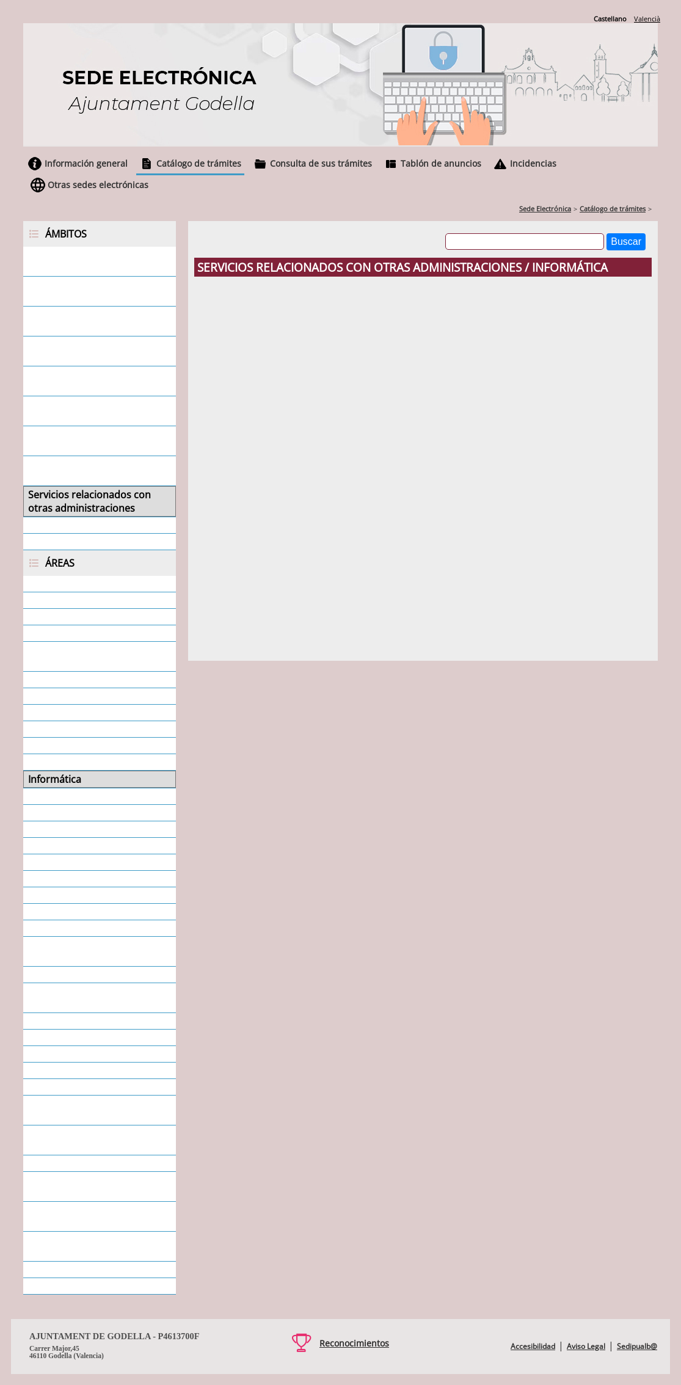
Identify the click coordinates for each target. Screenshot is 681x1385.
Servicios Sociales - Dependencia (70, 1110)
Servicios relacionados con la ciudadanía (94, 261)
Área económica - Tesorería (90, 600)
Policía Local (55, 928)
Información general (86, 163)
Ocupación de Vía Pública (85, 829)
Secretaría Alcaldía (69, 1037)
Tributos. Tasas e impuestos (92, 1163)
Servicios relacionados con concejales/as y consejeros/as (95, 381)
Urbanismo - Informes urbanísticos (78, 1216)
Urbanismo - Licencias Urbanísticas (78, 1246)
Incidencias (533, 163)
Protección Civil (62, 974)
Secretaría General (70, 1054)
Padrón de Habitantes (78, 862)
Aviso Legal (586, 1346)
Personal (47, 895)
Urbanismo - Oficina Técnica (91, 1269)
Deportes (49, 729)
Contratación (57, 679)
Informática (54, 779)
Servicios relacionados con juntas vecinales (88, 440)
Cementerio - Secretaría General (82, 656)
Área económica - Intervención (97, 584)
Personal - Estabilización (83, 911)
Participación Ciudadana (83, 878)
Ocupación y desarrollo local (92, 845)
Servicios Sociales (67, 1087)
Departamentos (64, 712)
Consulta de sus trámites (321, 163)
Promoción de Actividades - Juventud (90, 951)
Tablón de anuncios (441, 163)
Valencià (647, 18)
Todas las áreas (63, 1286)
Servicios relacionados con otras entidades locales (88, 470)
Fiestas (43, 762)
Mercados (50, 813)
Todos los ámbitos (69, 541)
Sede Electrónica (545, 208)
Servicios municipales (76, 1070)
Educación (51, 745)
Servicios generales (71, 525)
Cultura (44, 696)
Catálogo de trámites (198, 163)
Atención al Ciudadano (79, 616)
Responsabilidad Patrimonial (93, 1021)
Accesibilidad (533, 1346)
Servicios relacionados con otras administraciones (89, 501)
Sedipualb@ (637, 1346)
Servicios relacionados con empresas (88, 291)
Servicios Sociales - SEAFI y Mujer (87, 1140)
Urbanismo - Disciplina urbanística (79, 1186)
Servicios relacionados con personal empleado (88, 321)
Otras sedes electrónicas (98, 185)
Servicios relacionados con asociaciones (88, 411)
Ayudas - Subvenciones (80, 633)
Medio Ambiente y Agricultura (95, 796)
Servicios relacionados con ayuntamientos (88, 351)
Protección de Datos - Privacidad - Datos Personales (96, 997)
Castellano (610, 18)
